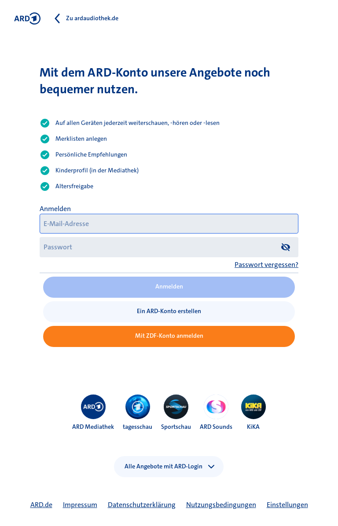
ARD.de (41, 504)
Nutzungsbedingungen (221, 504)
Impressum (80, 504)
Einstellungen (287, 504)
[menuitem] (93, 406)
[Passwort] (169, 247)
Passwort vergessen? (266, 264)
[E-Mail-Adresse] (169, 224)
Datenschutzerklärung (142, 504)
